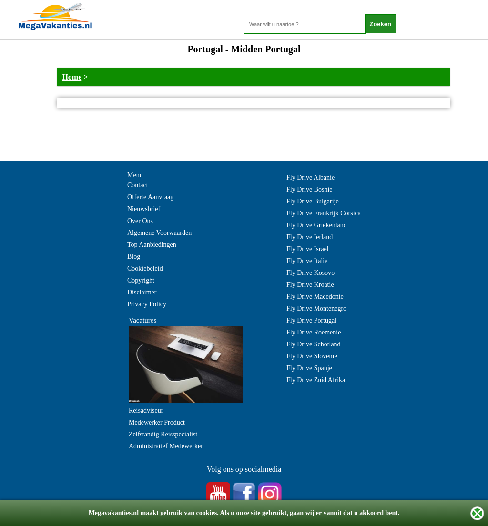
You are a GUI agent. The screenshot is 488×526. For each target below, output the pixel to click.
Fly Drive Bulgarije (312, 201)
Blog (133, 256)
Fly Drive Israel (307, 249)
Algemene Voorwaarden (159, 232)
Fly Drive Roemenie (313, 332)
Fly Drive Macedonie (315, 296)
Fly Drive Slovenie (311, 356)
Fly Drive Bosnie (309, 189)
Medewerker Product (157, 422)
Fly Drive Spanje (309, 368)
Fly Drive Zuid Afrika (315, 380)
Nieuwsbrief (143, 208)
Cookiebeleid (145, 268)
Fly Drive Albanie (310, 177)
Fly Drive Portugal (311, 320)
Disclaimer (141, 292)
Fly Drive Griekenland (316, 225)
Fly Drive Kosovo (310, 272)
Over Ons (140, 220)
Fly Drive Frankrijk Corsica (323, 213)
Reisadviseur (146, 410)
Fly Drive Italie (306, 260)
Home (71, 77)
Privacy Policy (146, 304)
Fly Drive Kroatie (310, 284)
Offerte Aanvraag (150, 197)
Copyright (140, 280)
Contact (137, 185)
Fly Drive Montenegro (316, 308)
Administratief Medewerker (166, 446)
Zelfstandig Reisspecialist (163, 434)
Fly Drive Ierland (309, 237)
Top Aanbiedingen (151, 244)
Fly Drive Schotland (313, 344)
